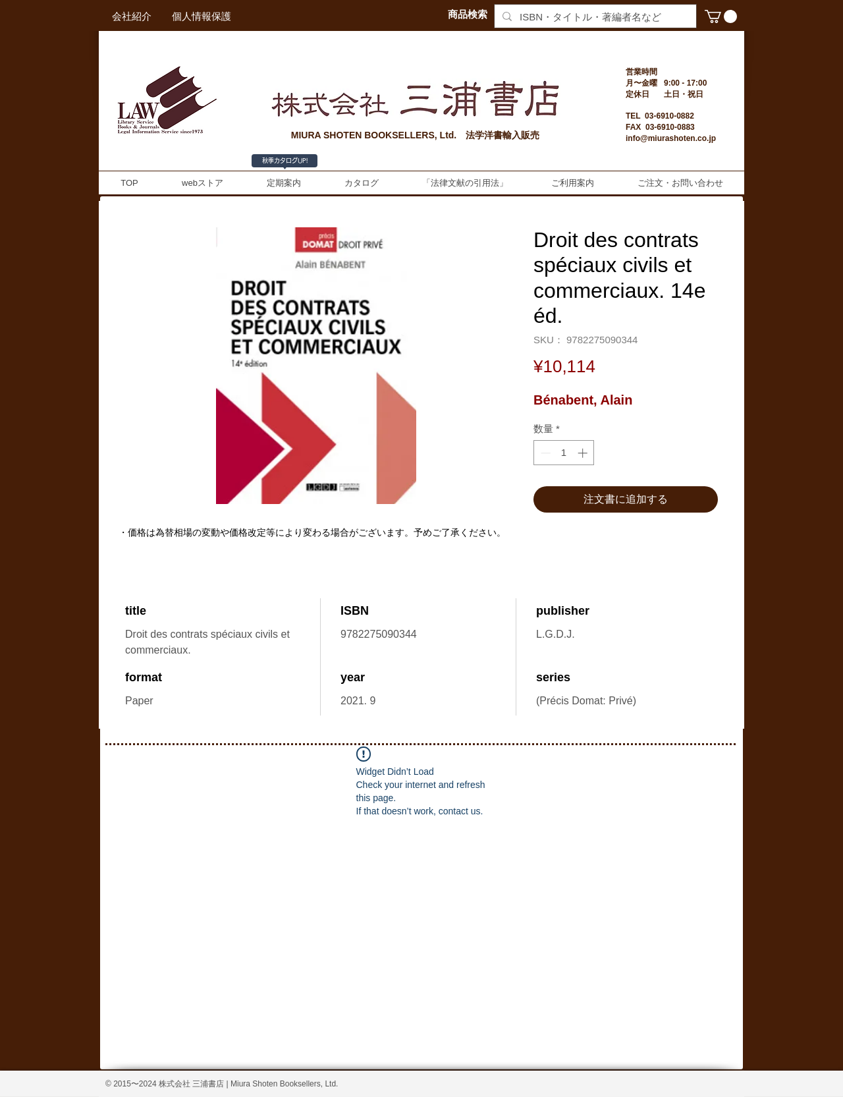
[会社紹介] (132, 16)
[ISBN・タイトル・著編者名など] (594, 17)
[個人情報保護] (201, 16)
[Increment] (584, 453)
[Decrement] (544, 453)
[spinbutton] (564, 453)
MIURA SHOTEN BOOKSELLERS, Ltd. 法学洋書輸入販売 (415, 135)
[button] (721, 16)
